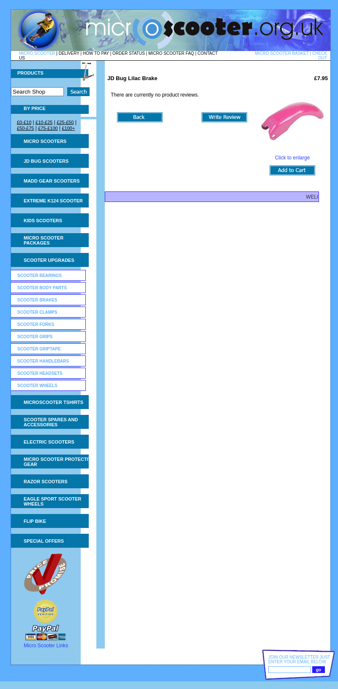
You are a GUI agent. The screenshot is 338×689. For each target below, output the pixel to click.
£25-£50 (65, 122)
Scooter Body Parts (42, 287)
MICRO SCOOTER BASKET (282, 53)
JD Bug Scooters (46, 161)
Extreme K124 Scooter (53, 200)
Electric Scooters (49, 441)
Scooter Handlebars (43, 361)
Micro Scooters (45, 141)
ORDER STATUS (128, 53)
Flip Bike (35, 521)
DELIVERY (69, 53)
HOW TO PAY (96, 53)
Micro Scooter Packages (43, 240)
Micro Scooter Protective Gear (59, 462)
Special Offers (44, 541)
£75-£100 (48, 128)
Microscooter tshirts (53, 402)
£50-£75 (25, 128)
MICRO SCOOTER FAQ (171, 53)
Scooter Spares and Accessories (51, 422)
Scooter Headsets (40, 373)
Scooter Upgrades (49, 260)
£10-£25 (43, 122)
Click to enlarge (292, 155)
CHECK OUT (319, 55)
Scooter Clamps (37, 312)
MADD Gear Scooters (52, 180)
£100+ (68, 128)
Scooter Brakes (37, 300)
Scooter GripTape (39, 349)
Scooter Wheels (37, 385)
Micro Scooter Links (46, 646)
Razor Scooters (46, 481)
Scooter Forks (35, 324)
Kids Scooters (43, 220)
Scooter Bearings (39, 275)
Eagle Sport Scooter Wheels (52, 501)
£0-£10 (24, 122)
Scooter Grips (34, 336)
